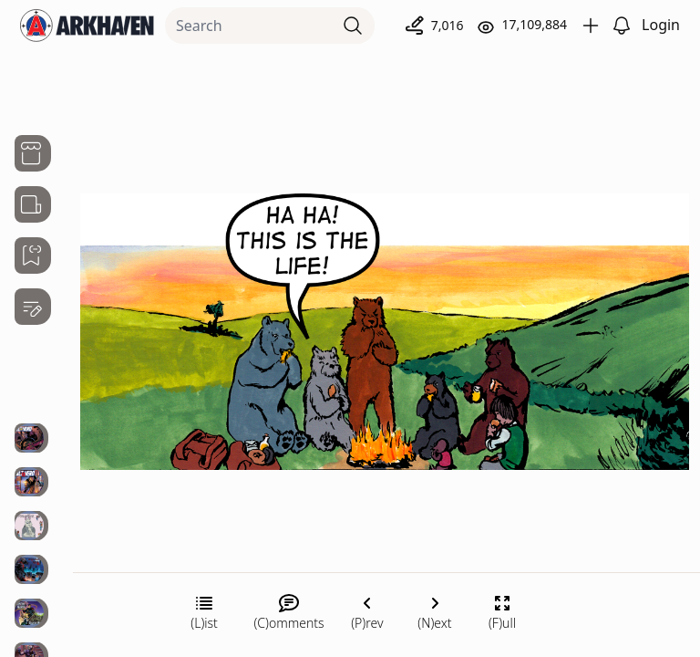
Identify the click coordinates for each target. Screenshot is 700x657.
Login (661, 25)
